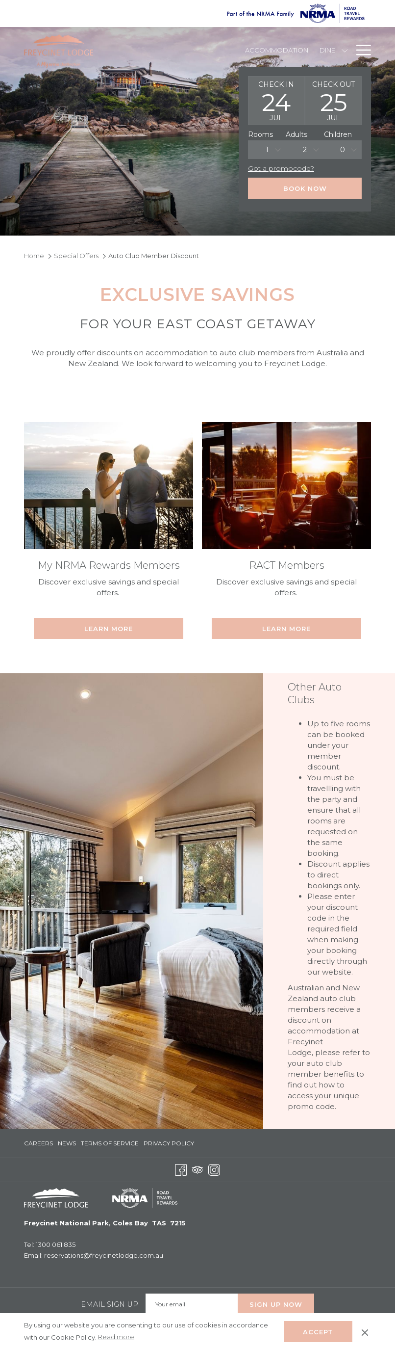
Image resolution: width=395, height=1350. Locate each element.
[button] (276, 100)
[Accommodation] (277, 50)
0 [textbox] (342, 149)
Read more (117, 1337)
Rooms (260, 134)
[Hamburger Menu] (360, 50)
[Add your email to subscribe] (192, 1304)
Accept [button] (318, 1332)
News (67, 1143)
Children (338, 134)
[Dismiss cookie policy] (365, 1331)
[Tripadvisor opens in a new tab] (197, 1169)
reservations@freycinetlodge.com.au (103, 1255)
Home (34, 256)
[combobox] (267, 149)
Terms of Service (110, 1143)
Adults (296, 134)
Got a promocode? (281, 168)
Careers (38, 1143)
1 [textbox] (267, 149)
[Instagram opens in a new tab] (214, 1169)
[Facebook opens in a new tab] (181, 1169)
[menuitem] (39, 1143)
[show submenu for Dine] (345, 50)
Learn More (108, 629)
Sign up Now (275, 1304)
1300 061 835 (55, 1244)
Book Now (305, 188)
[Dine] (327, 50)
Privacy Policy (169, 1143)
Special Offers (76, 256)
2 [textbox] (305, 149)
